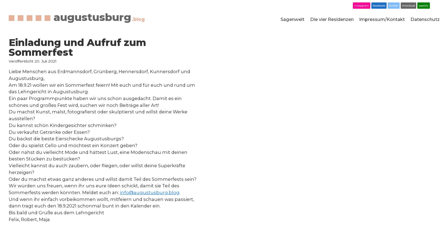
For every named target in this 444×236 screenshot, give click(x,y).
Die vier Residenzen (332, 19)
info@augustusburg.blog (150, 192)
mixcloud (408, 5)
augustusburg (99, 17)
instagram (361, 5)
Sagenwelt (292, 19)
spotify (423, 5)
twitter (393, 5)
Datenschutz (425, 19)
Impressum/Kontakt (382, 19)
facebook (379, 5)
